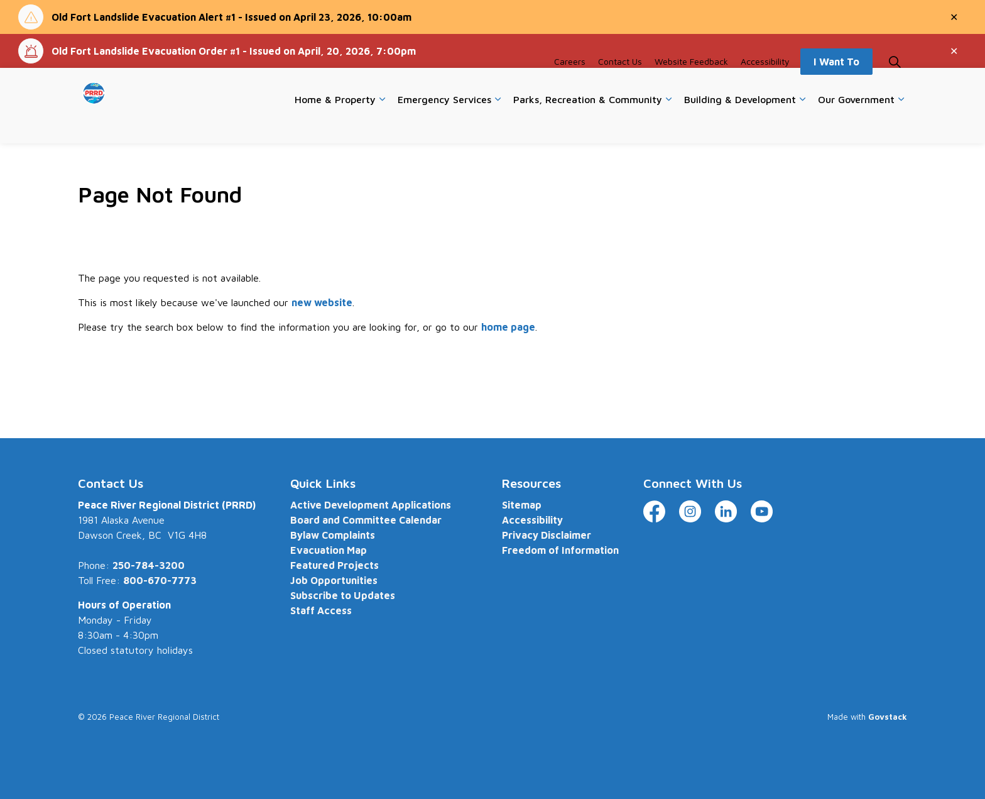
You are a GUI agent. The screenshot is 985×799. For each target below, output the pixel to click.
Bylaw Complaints (332, 535)
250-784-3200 (148, 565)
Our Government (856, 123)
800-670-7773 (160, 580)
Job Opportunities (334, 580)
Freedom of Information (560, 550)
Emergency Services (444, 123)
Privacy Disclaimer (546, 535)
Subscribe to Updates (342, 595)
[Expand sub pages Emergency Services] (497, 124)
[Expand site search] (894, 87)
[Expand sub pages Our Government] (901, 124)
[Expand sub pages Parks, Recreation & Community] (668, 124)
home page (508, 327)
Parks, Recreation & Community (587, 123)
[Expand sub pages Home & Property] (382, 124)
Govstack (887, 717)
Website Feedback (691, 86)
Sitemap (521, 504)
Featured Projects (334, 565)
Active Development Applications (370, 504)
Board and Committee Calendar (366, 520)
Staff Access (321, 610)
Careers (569, 86)
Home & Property (335, 123)
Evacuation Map (328, 550)
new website (321, 302)
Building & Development (740, 123)
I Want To (836, 86)
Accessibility (765, 86)
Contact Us (620, 86)
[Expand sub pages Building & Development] (802, 124)
